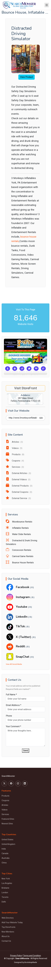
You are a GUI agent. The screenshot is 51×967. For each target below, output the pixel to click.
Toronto (5, 897)
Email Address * (13, 705)
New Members (8, 932)
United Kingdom (8, 844)
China (4, 863)
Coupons (15, 460)
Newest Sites (7, 824)
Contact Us (6, 941)
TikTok (21, 626)
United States (7, 839)
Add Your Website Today (12, 922)
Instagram (23, 597)
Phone (9, 715)
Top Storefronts (8, 927)
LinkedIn (22, 617)
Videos (14, 448)
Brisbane (5, 888)
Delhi (4, 902)
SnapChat (23, 657)
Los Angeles (7, 883)
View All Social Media (14, 664)
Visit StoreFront (25, 388)
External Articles (18, 473)
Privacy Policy (16, 955)
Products (15, 454)
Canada (5, 853)
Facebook (23, 587)
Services (15, 467)
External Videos (18, 479)
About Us (6, 936)
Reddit (21, 646)
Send (25, 750)
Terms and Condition (32, 955)
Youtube (22, 607)
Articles (14, 442)
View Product (26, 77)
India (4, 849)
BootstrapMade (30, 962)
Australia (5, 858)
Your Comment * (13, 726)
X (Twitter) (24, 637)
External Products (19, 485)
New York (6, 879)
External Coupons (19, 492)
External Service (18, 498)
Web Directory (8, 918)
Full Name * (11, 694)
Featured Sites (8, 819)
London (5, 892)
